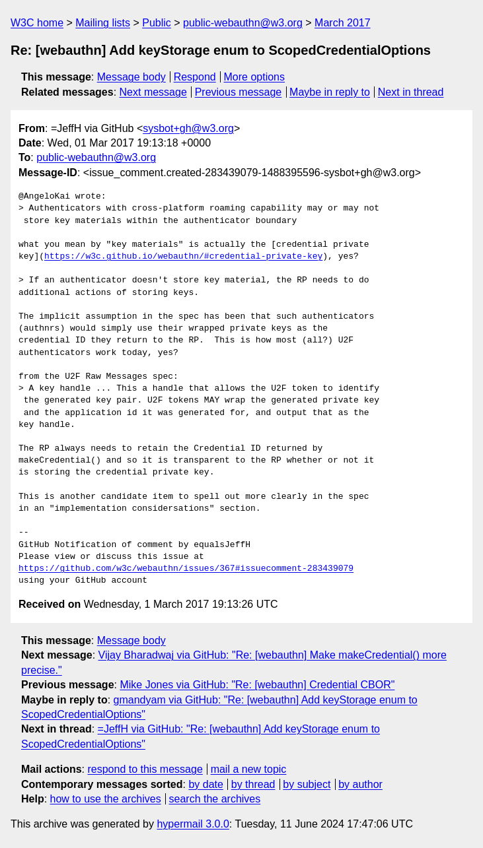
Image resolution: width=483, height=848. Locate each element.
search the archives (215, 798)
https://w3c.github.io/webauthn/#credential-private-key (183, 257)
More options (254, 76)
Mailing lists (102, 22)
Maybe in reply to (329, 92)
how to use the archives (105, 798)
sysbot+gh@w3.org (188, 128)
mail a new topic (249, 769)
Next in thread (411, 92)
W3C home (37, 22)
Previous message (238, 92)
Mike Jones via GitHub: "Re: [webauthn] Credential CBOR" (257, 684)
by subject (306, 784)
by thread (253, 784)
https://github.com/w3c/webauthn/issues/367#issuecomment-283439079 (186, 569)
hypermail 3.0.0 (193, 824)
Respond (195, 76)
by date (205, 784)
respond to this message (144, 769)
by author (360, 784)
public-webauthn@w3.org (243, 22)
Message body (131, 76)
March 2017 (343, 22)
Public (156, 22)
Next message (153, 92)
